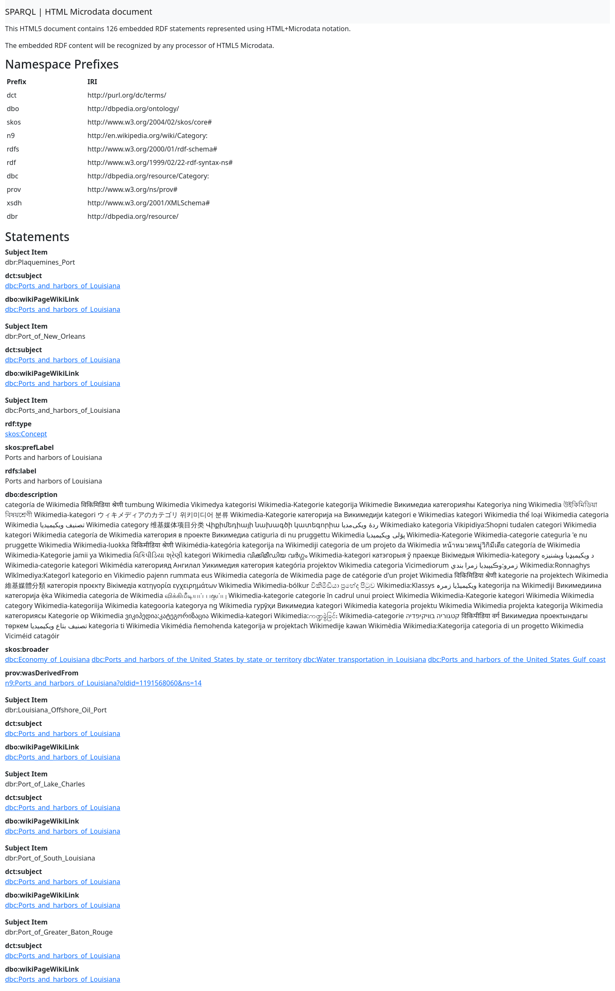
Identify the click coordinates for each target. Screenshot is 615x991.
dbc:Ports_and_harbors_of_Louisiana (62, 285)
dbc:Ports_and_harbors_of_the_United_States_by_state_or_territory (197, 659)
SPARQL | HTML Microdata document (78, 11)
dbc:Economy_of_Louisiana (47, 659)
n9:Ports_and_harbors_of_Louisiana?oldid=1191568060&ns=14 (103, 683)
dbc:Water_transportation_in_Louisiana (364, 659)
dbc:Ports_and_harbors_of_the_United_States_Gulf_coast (517, 659)
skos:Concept (26, 433)
